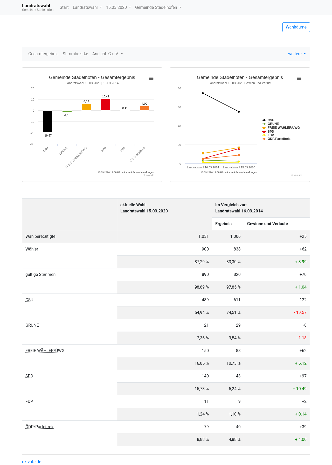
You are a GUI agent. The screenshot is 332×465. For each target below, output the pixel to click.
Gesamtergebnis (43, 53)
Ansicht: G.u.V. (106, 53)
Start (64, 7)
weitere (295, 53)
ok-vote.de (31, 461)
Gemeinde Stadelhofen (156, 7)
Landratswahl (86, 7)
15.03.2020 (117, 7)
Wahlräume (296, 27)
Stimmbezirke (75, 53)
